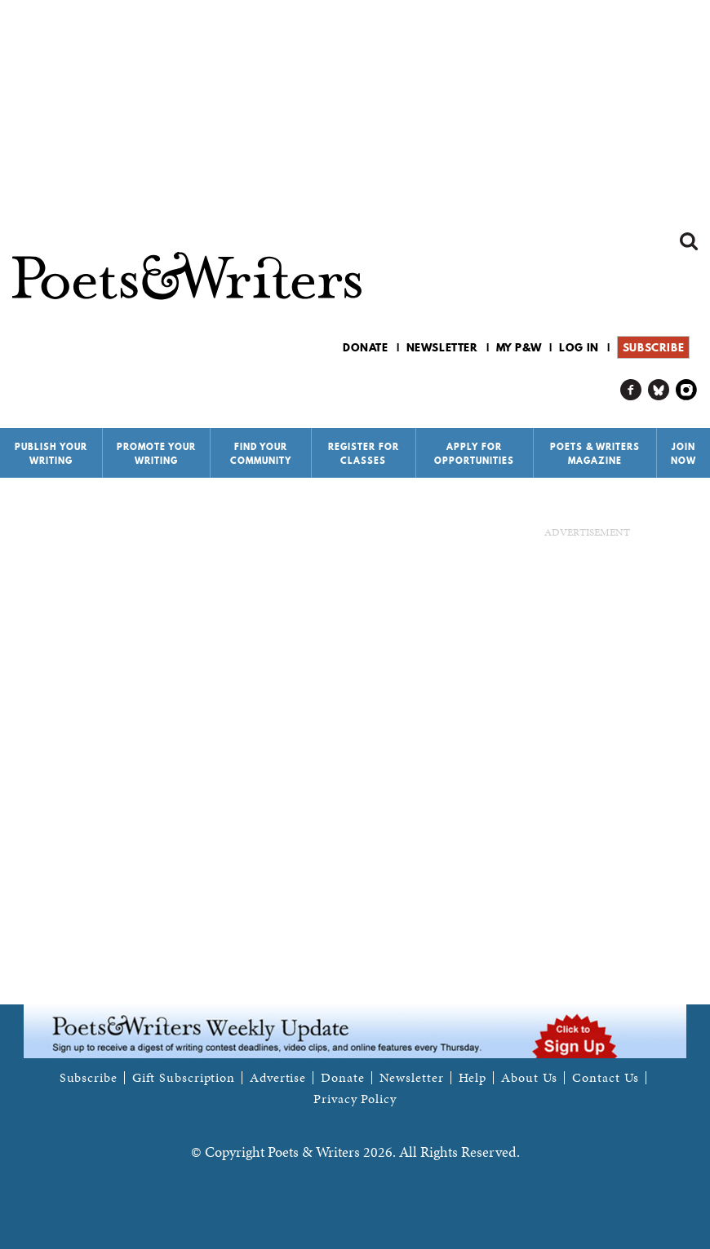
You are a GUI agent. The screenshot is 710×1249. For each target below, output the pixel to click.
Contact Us (605, 1077)
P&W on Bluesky (659, 390)
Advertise (278, 1077)
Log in (579, 347)
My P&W (519, 347)
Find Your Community (260, 453)
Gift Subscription (183, 1077)
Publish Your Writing (51, 453)
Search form (689, 241)
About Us (529, 1077)
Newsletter (442, 347)
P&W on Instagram (687, 390)
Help (473, 1077)
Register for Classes (363, 453)
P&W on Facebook (631, 390)
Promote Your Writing (156, 453)
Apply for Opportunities (474, 453)
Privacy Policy (355, 1099)
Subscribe (653, 347)
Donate (365, 347)
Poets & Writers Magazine (595, 453)
